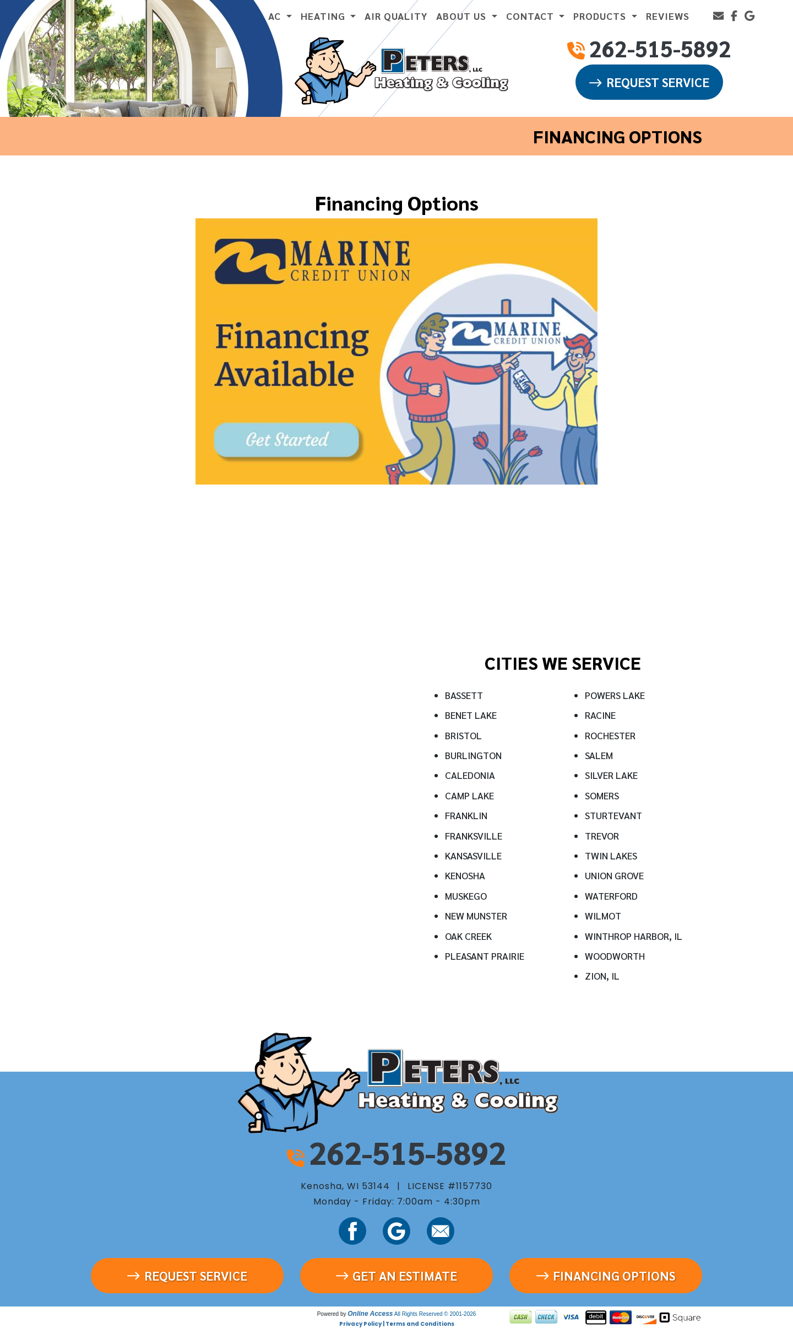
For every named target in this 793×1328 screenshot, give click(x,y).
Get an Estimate (396, 1275)
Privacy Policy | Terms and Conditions (396, 1324)
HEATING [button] (324, 15)
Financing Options (605, 1275)
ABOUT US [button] (462, 15)
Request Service (649, 82)
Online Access (370, 1314)
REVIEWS (667, 15)
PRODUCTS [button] (601, 15)
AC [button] (276, 15)
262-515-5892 (407, 1152)
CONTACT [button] (531, 15)
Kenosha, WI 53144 (345, 1186)
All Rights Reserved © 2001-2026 (435, 1314)
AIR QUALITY (396, 15)
